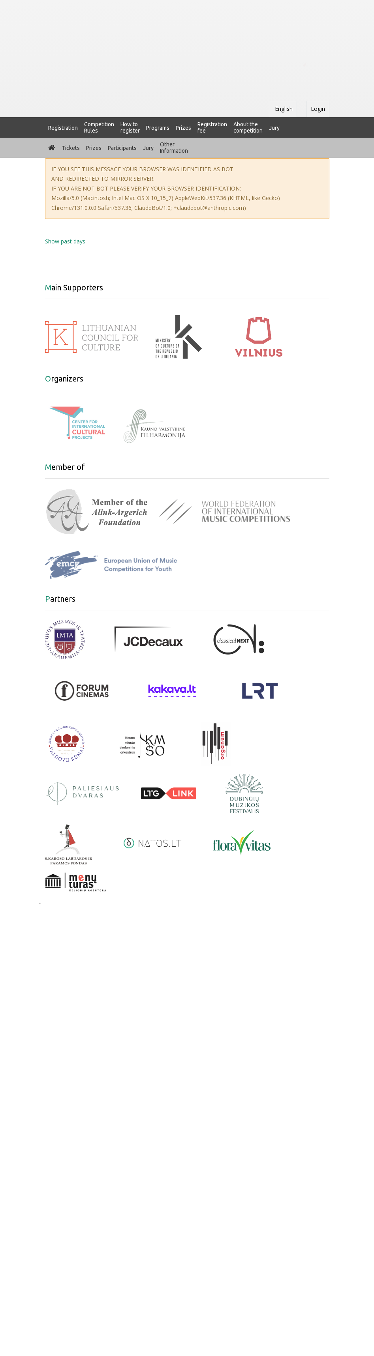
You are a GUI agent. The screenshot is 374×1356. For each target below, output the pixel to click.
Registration (63, 128)
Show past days (65, 241)
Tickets (71, 148)
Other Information (174, 147)
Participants (122, 148)
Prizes (183, 128)
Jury (274, 128)
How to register (130, 127)
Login (318, 108)
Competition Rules (99, 127)
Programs (157, 128)
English (283, 108)
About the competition (248, 127)
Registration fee (212, 127)
